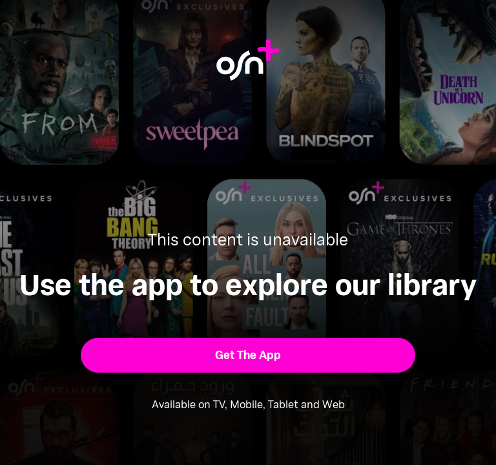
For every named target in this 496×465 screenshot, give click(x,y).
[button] (248, 355)
